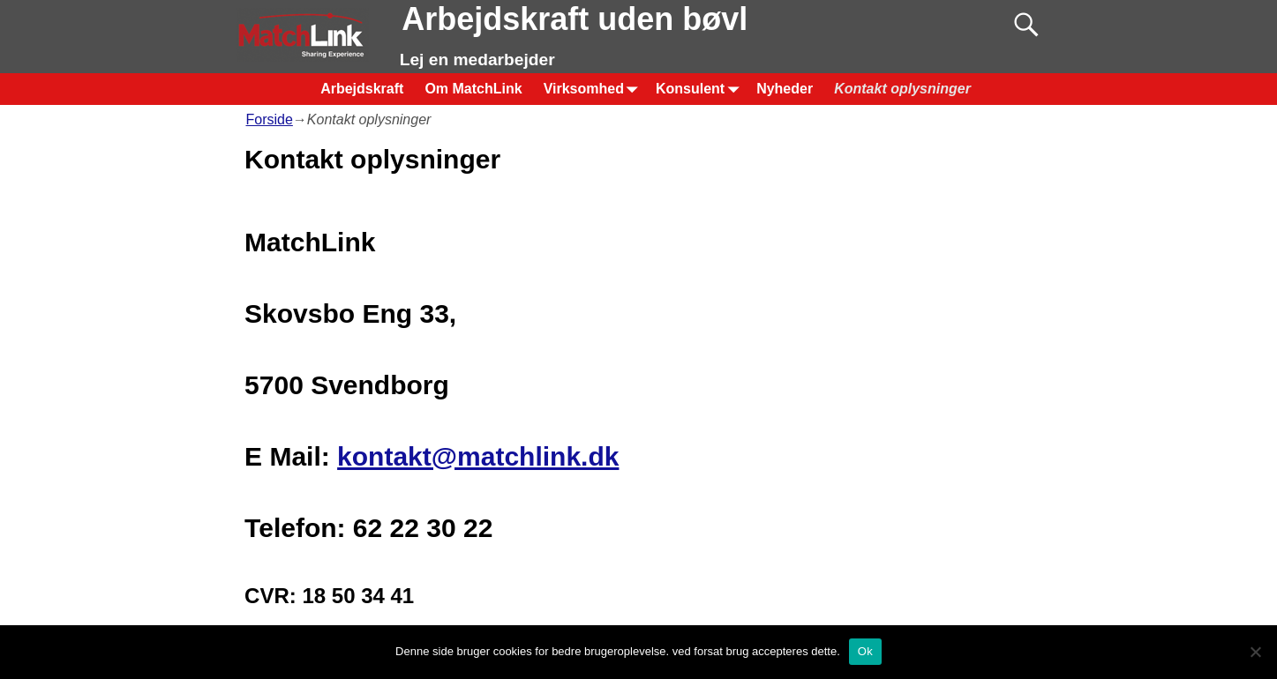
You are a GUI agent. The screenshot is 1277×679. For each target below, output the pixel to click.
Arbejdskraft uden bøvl (574, 19)
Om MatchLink (473, 88)
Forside (269, 119)
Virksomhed (594, 88)
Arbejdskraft (361, 88)
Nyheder (784, 88)
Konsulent (701, 88)
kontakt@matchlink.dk (478, 456)
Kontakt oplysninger (902, 88)
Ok (865, 651)
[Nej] (1255, 651)
